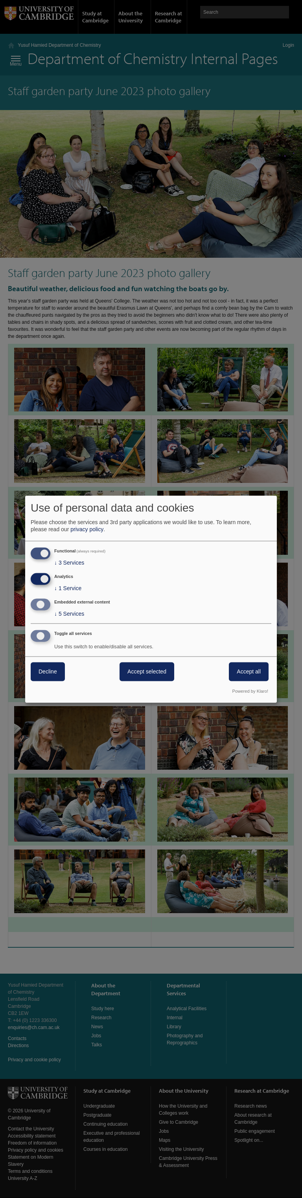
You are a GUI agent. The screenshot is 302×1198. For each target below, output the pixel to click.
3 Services (69, 563)
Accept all (249, 671)
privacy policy (86, 530)
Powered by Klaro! (250, 691)
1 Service (67, 589)
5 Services (69, 614)
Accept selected (146, 671)
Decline (48, 671)
